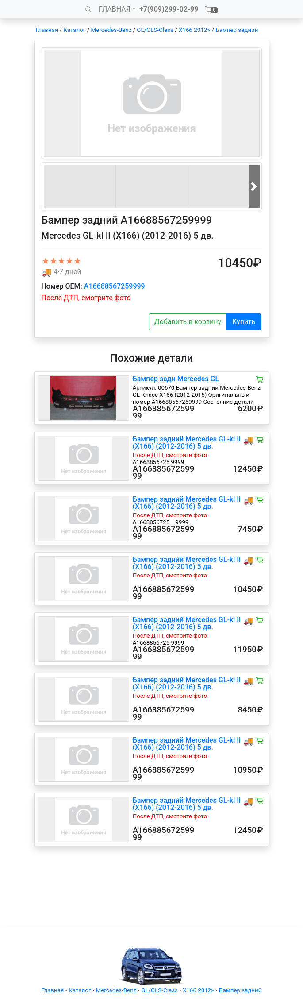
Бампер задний (236, 30)
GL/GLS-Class (155, 30)
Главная (47, 30)
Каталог (74, 30)
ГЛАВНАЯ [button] (114, 9)
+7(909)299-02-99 (169, 9)
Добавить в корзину (187, 321)
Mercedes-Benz (111, 30)
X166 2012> (194, 30)
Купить (243, 321)
